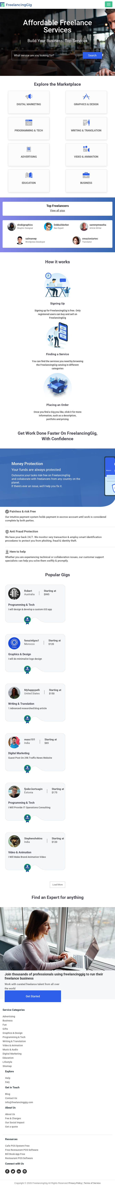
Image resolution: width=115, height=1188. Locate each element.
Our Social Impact (14, 1122)
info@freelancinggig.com (19, 1102)
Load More (57, 884)
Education (8, 1057)
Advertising (9, 1016)
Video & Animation (13, 1045)
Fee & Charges (13, 1118)
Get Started (33, 996)
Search (92, 55)
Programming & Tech (14, 1037)
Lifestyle (7, 1062)
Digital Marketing (12, 1053)
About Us (10, 1114)
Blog (7, 1094)
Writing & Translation (14, 1041)
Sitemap (7, 1066)
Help (7, 1078)
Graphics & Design (13, 1033)
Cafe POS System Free (17, 1145)
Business (8, 1020)
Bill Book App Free (15, 1154)
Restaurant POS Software (19, 1158)
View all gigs (57, 210)
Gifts (5, 1028)
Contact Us (11, 1098)
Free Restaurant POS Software (21, 1150)
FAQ (7, 1082)
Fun (5, 1024)
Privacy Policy (75, 1183)
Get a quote (11, 1126)
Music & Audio (10, 1049)
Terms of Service (92, 1183)
